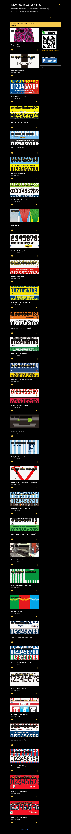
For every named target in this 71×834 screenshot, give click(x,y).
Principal (13, 17)
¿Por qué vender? (50, 17)
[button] (37, 50)
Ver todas (13, 25)
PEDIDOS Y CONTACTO (24, 17)
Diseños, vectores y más (26, 4)
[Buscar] (60, 5)
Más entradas (24, 829)
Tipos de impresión (38, 17)
